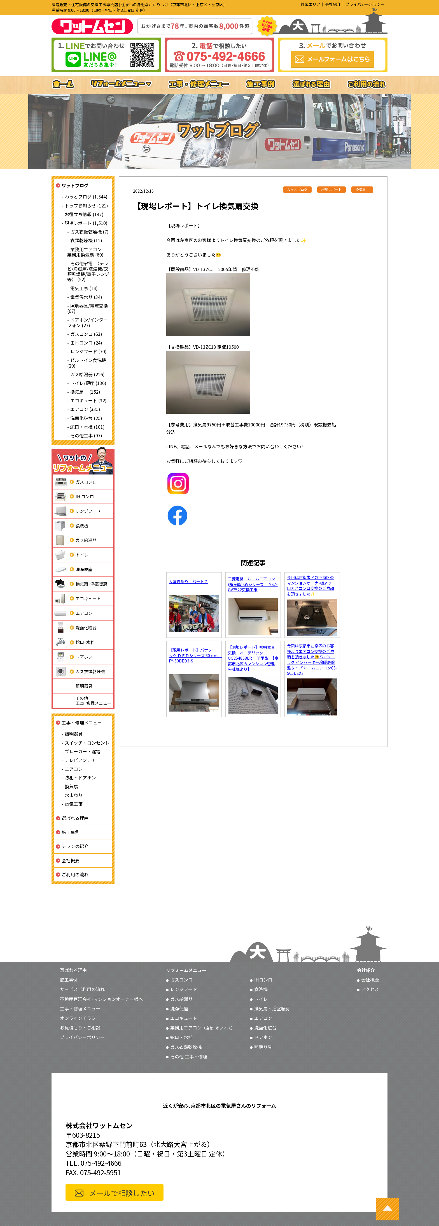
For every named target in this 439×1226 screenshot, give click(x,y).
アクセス (370, 989)
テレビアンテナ (80, 760)
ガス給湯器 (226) (87, 374)
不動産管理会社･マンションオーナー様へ (101, 999)
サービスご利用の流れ (82, 989)
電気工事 (74, 803)
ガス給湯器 (75, 540)
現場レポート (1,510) (86, 223)
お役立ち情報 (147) (84, 214)
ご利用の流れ (75, 874)
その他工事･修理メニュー (82, 701)
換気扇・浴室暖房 (272, 1008)
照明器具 (72, 686)
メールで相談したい (122, 1193)
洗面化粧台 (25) (86, 418)
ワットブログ (75, 185)
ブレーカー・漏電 (83, 751)
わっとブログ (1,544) (86, 196)
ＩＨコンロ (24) (86, 342)
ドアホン (72, 657)
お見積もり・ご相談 (80, 1027)
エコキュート (77, 599)
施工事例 (71, 832)
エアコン (72, 613)
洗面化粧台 (75, 628)
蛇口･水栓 (74, 642)
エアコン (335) (85, 409)
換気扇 (71, 786)
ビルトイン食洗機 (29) (86, 363)
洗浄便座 (72, 569)
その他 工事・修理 (188, 1056)
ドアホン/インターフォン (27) (87, 322)
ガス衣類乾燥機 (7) (89, 231)
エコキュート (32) (88, 400)
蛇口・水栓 (181, 1037)
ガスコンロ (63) (86, 334)
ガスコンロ (75, 482)
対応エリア (310, 4)
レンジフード (77, 511)
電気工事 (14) (84, 288)
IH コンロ (73, 497)
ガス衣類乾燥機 (79, 671)
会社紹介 (333, 4)
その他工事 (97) (86, 435)
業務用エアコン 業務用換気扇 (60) (86, 252)
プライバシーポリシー (365, 4)
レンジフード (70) (88, 351)
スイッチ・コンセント (87, 742)
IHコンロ (263, 979)
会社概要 (71, 860)
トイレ (70, 555)
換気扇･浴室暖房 (80, 584)
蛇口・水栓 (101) (87, 426)
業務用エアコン (202, 1027)
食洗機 (70, 526)
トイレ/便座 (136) (88, 383)
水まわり (74, 795)
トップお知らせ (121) (86, 205)
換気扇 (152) (85, 391)
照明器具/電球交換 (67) (87, 308)
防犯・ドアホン (80, 777)
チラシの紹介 (75, 846)
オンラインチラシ (78, 1018)
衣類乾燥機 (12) (86, 240)
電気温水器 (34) (86, 297)
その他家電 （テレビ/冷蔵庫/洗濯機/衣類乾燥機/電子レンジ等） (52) (88, 271)
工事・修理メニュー (82, 722)
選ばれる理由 (75, 818)
